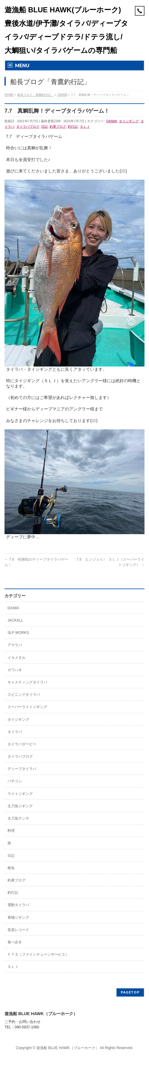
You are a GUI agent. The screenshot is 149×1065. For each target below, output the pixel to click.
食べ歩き (15, 942)
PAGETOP (130, 992)
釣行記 (73, 126)
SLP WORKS (18, 633)
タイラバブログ (27, 126)
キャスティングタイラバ (27, 682)
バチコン (15, 781)
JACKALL (15, 620)
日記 (44, 126)
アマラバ (15, 645)
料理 (11, 831)
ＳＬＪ (85, 126)
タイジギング (129, 121)
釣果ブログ (58, 126)
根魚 (11, 868)
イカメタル (17, 658)
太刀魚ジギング (20, 806)
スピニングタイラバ (24, 694)
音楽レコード (18, 930)
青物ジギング (18, 917)
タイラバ (15, 732)
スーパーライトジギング (27, 707)
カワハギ (15, 670)
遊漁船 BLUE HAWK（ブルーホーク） (67, 1048)
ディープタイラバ (22, 769)
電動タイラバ (18, 905)
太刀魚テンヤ (18, 818)
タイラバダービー (22, 744)
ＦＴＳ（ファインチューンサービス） (38, 954)
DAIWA (111, 121)
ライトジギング (20, 794)
